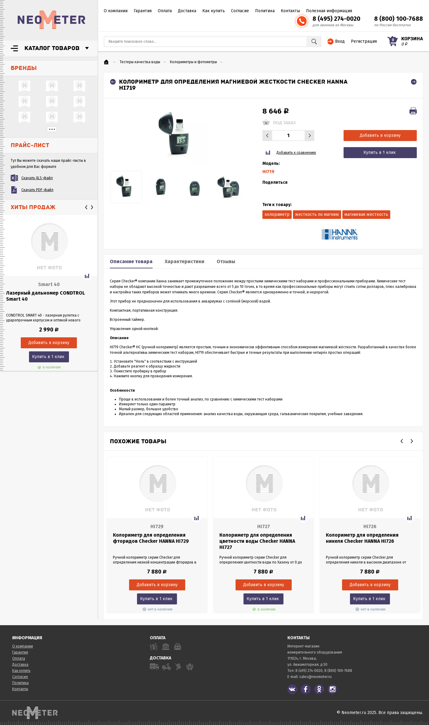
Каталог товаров (52, 48)
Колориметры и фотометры (193, 62)
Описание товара (131, 261)
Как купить (213, 10)
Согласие (240, 10)
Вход (340, 41)
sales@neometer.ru (315, 677)
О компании (116, 10)
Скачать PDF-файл (37, 190)
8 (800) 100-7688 (398, 19)
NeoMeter (51, 20)
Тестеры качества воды (140, 62)
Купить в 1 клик (48, 356)
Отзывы (226, 261)
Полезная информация (329, 10)
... (51, 129)
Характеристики (184, 261)
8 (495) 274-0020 (336, 19)
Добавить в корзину (380, 135)
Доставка (187, 10)
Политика (265, 10)
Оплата (165, 10)
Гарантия (143, 10)
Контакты (290, 10)
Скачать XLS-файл (37, 178)
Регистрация (364, 41)
